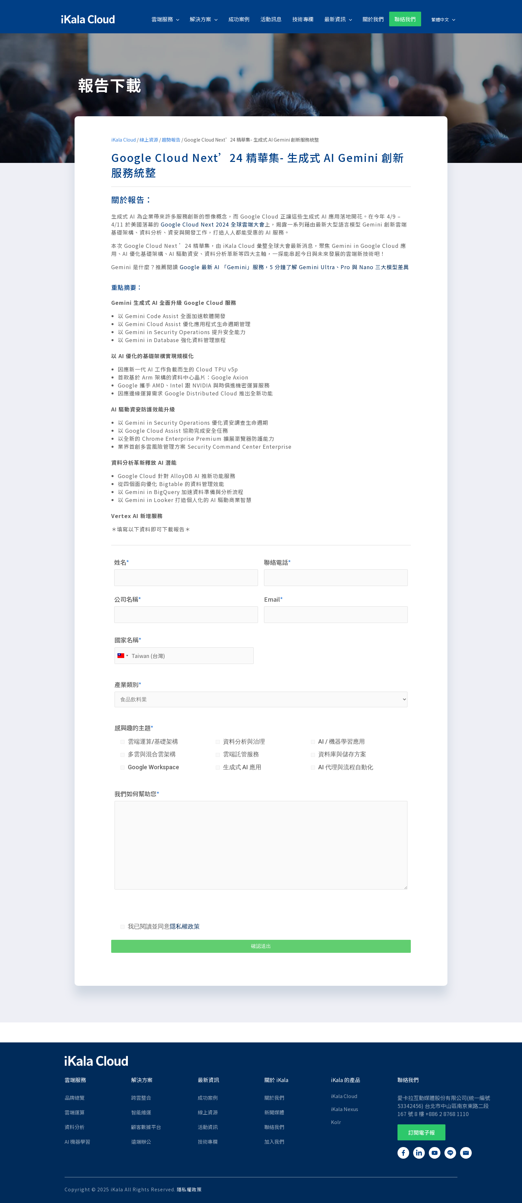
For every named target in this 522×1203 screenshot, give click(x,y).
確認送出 (261, 946)
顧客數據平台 (146, 1126)
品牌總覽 (75, 1097)
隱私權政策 (185, 926)
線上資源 (148, 139)
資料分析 (75, 1126)
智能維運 (141, 1112)
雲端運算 (75, 1112)
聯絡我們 (274, 1126)
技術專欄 (208, 1141)
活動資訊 (208, 1126)
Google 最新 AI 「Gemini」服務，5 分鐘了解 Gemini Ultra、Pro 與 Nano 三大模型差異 (294, 267)
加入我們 (274, 1141)
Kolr (336, 1121)
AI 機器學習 (77, 1141)
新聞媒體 (274, 1112)
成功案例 (208, 1097)
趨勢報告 (171, 139)
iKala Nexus (344, 1108)
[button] (421, 1132)
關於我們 (274, 1097)
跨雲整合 (141, 1097)
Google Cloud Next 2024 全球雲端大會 (213, 224)
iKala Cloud (123, 139)
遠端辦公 (141, 1141)
